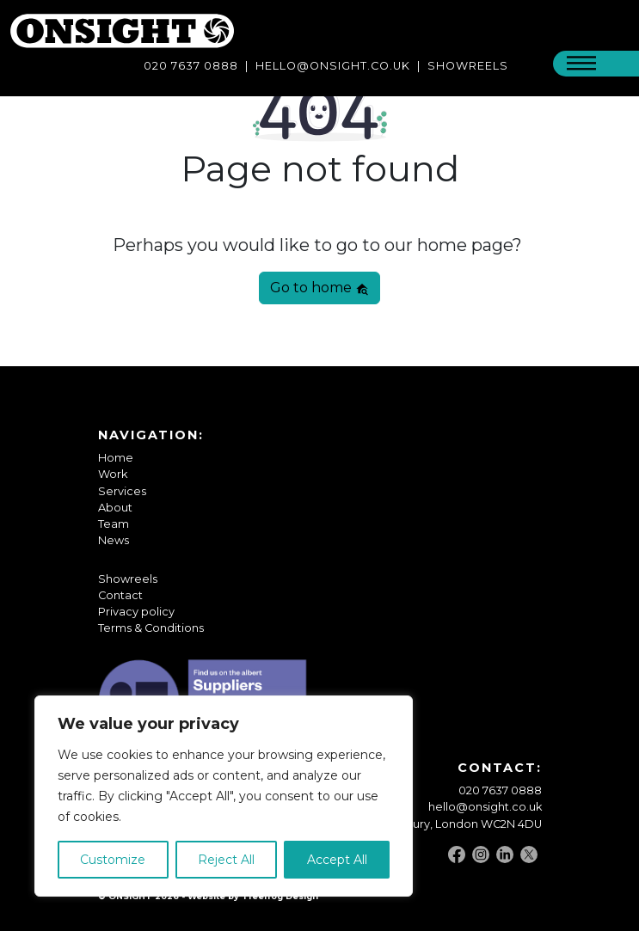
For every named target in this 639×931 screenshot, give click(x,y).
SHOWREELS (467, 65)
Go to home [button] (319, 287)
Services (122, 491)
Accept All (337, 859)
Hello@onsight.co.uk (332, 65)
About (115, 507)
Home (115, 457)
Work (112, 474)
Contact (120, 595)
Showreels (127, 579)
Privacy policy (136, 611)
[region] (223, 796)
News (113, 540)
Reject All (226, 859)
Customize (112, 859)
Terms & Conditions (151, 628)
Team (113, 524)
